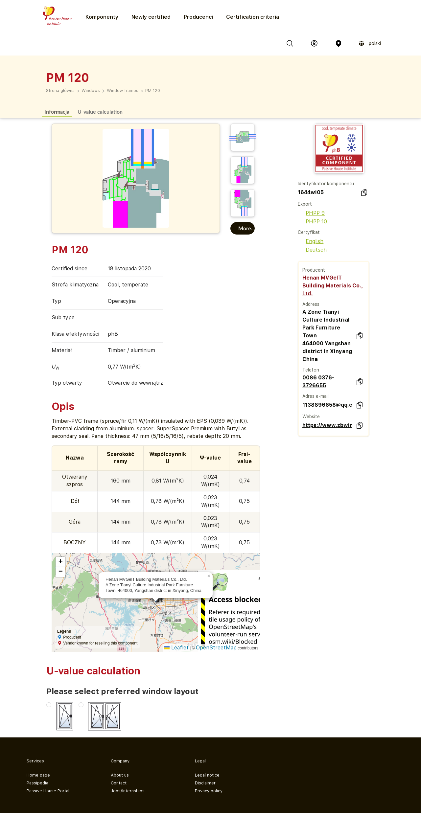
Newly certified (151, 17)
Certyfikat (309, 232)
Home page (38, 775)
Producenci (198, 17)
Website (311, 416)
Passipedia (37, 782)
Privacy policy (208, 790)
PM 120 (152, 90)
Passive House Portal (48, 790)
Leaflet (176, 647)
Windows (91, 90)
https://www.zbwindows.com (327, 425)
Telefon (310, 370)
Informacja (56, 111)
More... (246, 228)
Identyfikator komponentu (326, 183)
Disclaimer (205, 782)
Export (305, 204)
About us (120, 775)
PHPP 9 (311, 213)
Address (310, 304)
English (310, 241)
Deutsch (312, 250)
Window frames (122, 90)
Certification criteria (252, 17)
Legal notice (207, 775)
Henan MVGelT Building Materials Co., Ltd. (332, 286)
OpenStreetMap (216, 647)
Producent (313, 270)
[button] (209, 576)
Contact (119, 782)
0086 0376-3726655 (318, 381)
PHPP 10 (312, 221)
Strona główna (60, 90)
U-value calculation (100, 111)
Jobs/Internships (128, 790)
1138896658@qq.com (327, 405)
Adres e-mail (315, 396)
